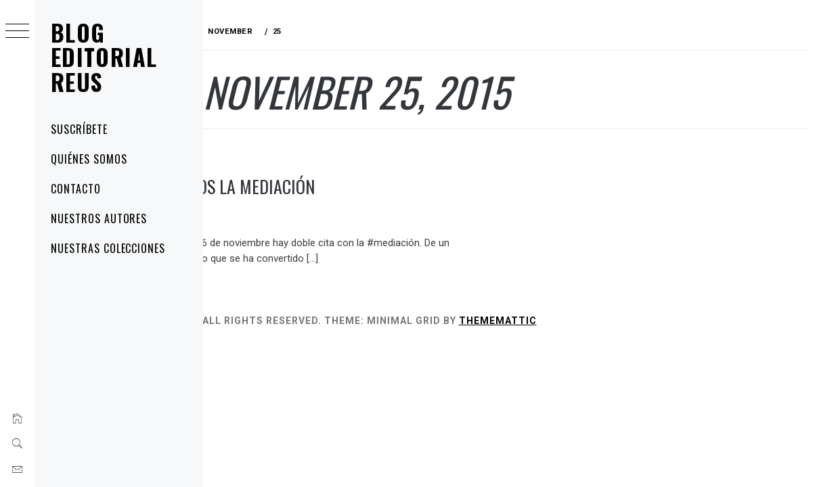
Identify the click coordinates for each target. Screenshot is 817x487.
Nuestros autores (99, 218)
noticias (233, 156)
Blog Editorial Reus (104, 57)
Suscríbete (79, 129)
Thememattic (584, 320)
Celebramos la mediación (307, 186)
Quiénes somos (89, 159)
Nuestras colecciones (108, 248)
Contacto (76, 189)
